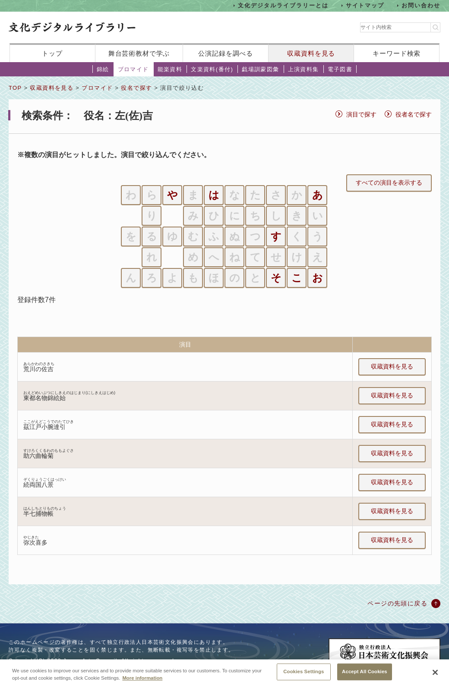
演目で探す (361, 114)
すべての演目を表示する (389, 182)
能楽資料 (170, 69)
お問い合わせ (421, 5)
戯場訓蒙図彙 (260, 69)
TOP (15, 88)
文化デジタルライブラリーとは (283, 5)
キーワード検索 (397, 53)
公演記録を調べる (225, 53)
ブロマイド (133, 69)
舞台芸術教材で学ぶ (139, 53)
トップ (52, 53)
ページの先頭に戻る (397, 603)
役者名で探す (413, 114)
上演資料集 (303, 69)
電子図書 (340, 69)
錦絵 (103, 69)
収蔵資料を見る (311, 53)
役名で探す (136, 88)
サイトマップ (365, 5)
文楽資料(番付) (212, 69)
